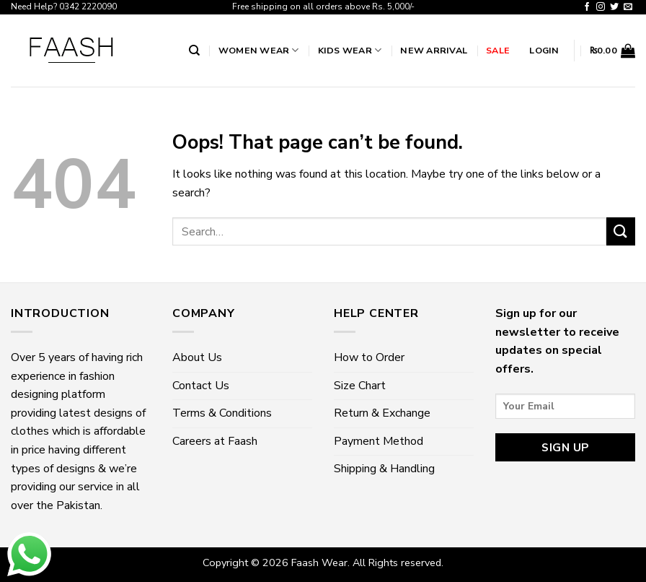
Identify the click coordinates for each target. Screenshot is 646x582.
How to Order (369, 357)
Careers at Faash (214, 441)
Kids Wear (350, 50)
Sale (498, 50)
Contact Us (200, 386)
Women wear (258, 50)
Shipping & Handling (384, 469)
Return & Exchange (382, 413)
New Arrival (433, 50)
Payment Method (378, 441)
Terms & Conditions (222, 413)
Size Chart (360, 386)
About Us (197, 357)
